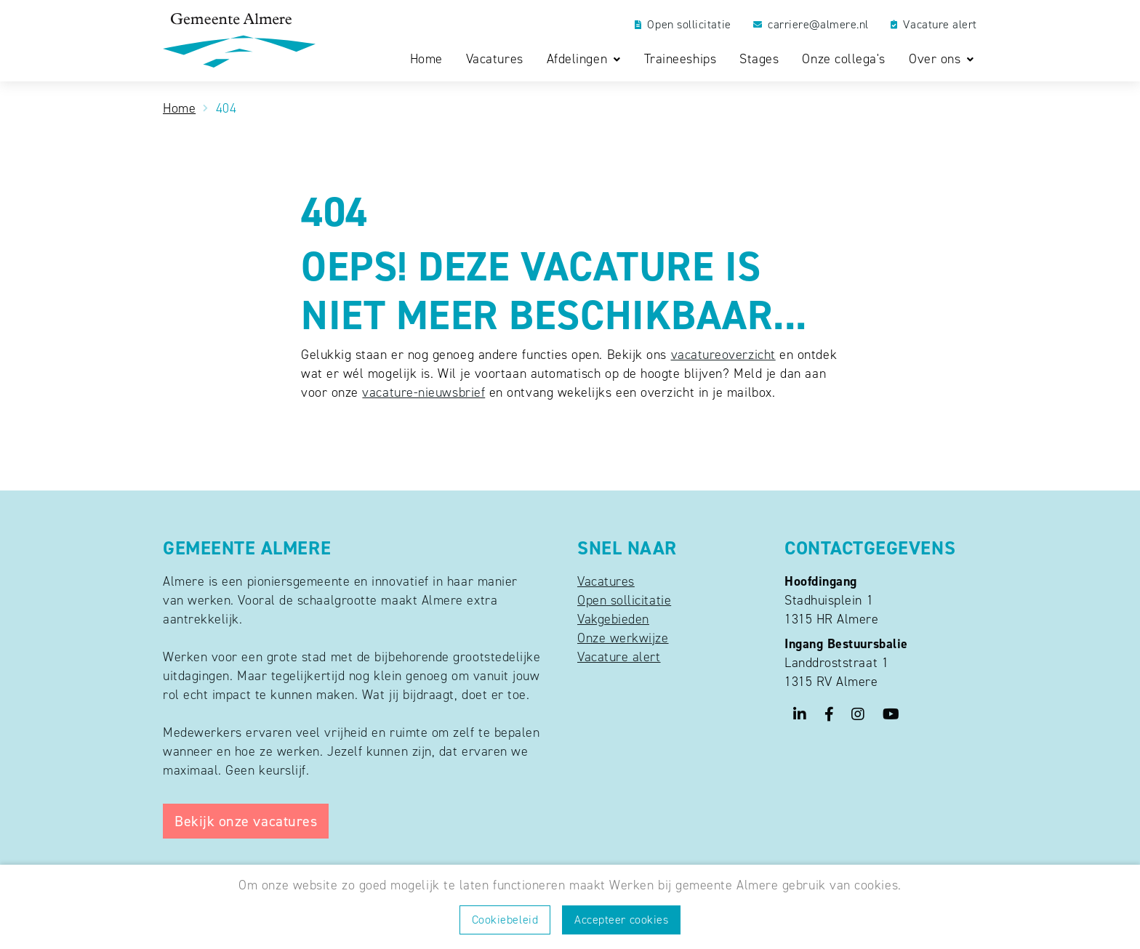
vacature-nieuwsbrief (423, 392)
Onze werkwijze (623, 638)
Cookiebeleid (505, 919)
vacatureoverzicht (723, 354)
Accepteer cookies (621, 919)
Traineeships (680, 59)
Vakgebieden (613, 619)
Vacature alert (934, 24)
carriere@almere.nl (811, 24)
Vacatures (494, 59)
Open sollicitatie (683, 24)
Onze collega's (844, 59)
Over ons (937, 60)
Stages (759, 59)
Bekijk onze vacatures (245, 821)
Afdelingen (579, 60)
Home (426, 59)
